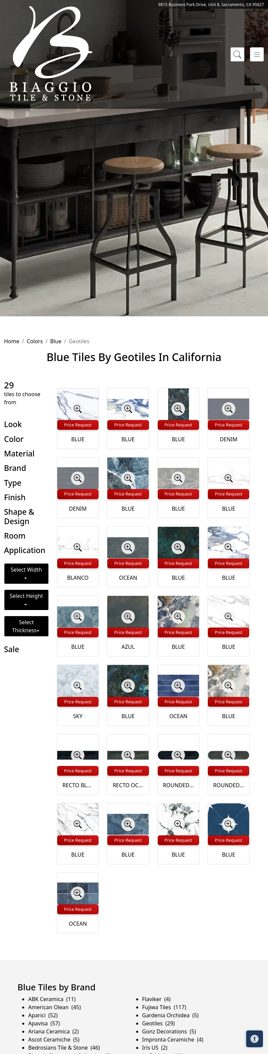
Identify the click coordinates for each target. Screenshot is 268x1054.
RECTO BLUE (78, 785)
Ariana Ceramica (53, 1031)
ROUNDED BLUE (178, 785)
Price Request (77, 425)
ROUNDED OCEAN (228, 785)
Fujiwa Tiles (164, 1007)
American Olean (54, 1007)
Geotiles (158, 1023)
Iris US (154, 1047)
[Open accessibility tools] (254, 1038)
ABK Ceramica (52, 999)
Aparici (43, 1015)
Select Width (26, 569)
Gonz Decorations (169, 1031)
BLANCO (77, 577)
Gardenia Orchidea (170, 1015)
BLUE (77, 439)
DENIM (228, 439)
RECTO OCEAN (128, 785)
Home (12, 341)
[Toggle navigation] (257, 54)
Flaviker (156, 999)
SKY (78, 716)
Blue (55, 341)
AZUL (128, 646)
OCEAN (128, 577)
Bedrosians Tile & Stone (64, 1047)
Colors (35, 341)
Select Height (26, 596)
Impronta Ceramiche (172, 1039)
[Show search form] (237, 54)
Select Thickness (24, 626)
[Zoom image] (77, 409)
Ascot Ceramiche (53, 1039)
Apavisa (44, 1023)
